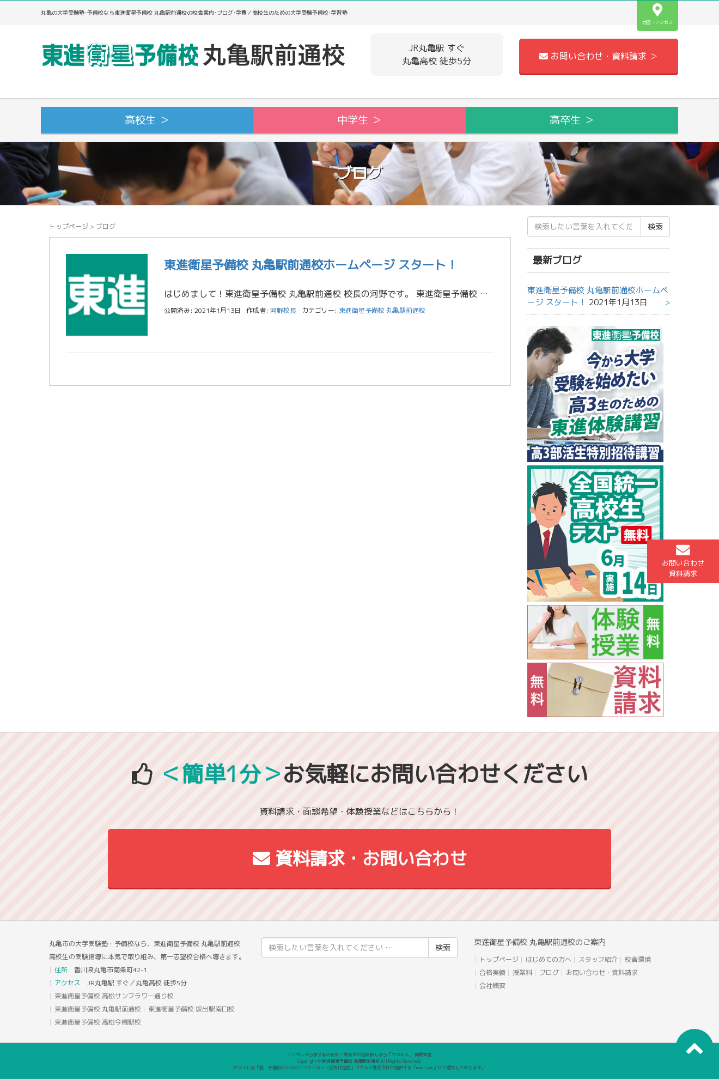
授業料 (522, 972)
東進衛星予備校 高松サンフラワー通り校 (114, 996)
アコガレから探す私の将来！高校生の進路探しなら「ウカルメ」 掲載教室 (359, 1054)
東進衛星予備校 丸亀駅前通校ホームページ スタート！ (311, 264)
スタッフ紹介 (598, 959)
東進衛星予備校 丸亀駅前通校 (382, 310)
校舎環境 (638, 959)
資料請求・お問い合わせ (360, 858)
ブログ (549, 972)
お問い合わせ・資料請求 (602, 972)
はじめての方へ (548, 959)
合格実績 (492, 972)
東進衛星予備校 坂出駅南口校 (191, 1009)
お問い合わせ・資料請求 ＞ (598, 56)
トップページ (68, 226)
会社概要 (492, 985)
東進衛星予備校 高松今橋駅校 (97, 1022)
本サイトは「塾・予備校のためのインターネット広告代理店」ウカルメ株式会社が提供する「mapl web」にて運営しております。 (359, 1067)
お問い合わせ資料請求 (683, 560)
